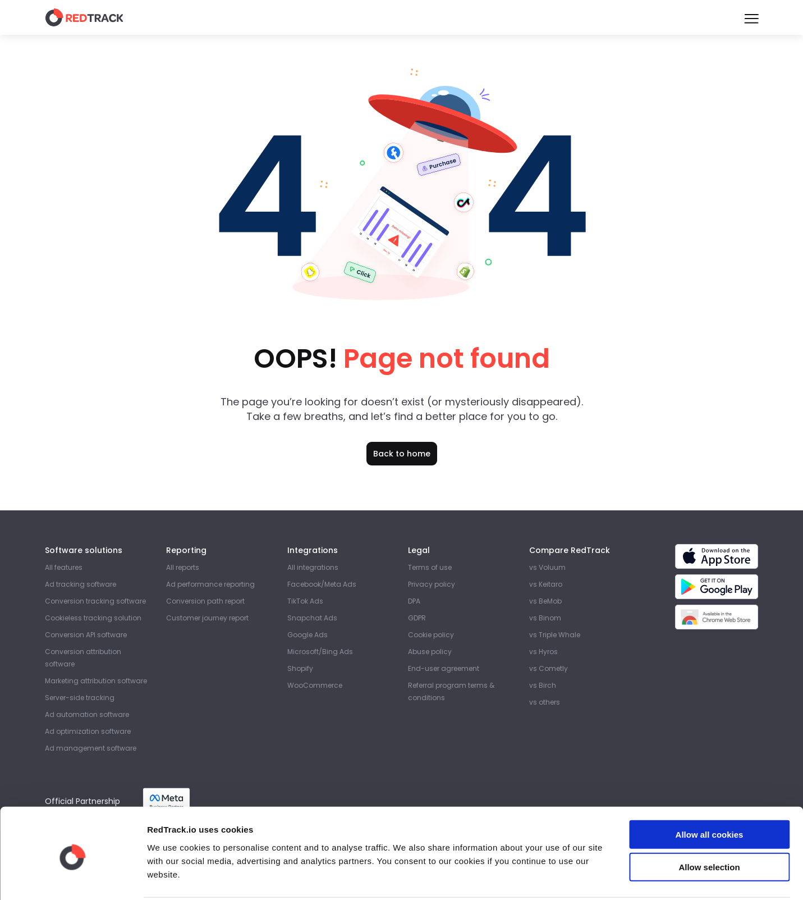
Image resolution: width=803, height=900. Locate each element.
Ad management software (90, 748)
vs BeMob (545, 601)
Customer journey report (207, 618)
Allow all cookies (710, 792)
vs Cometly (548, 668)
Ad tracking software (80, 584)
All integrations (312, 567)
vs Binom (545, 618)
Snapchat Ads (312, 618)
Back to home (401, 453)
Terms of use (430, 567)
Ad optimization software (88, 731)
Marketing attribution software (96, 681)
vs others (544, 702)
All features (63, 567)
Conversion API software (86, 634)
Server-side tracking (79, 697)
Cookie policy (431, 634)
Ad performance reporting (210, 584)
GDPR (417, 618)
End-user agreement (443, 668)
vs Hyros (543, 651)
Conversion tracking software (95, 601)
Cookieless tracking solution (93, 618)
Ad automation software (87, 714)
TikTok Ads (305, 601)
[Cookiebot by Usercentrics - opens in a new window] (73, 878)
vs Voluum (547, 567)
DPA (414, 601)
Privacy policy (431, 584)
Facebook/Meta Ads (321, 584)
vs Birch (542, 685)
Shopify (300, 668)
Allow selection (709, 825)
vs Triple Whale (554, 634)
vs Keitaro (545, 584)
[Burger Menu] (751, 18)
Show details (589, 878)
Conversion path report (205, 601)
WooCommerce (314, 685)
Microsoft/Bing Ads (320, 651)
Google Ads (307, 634)
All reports (182, 567)
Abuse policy (430, 651)
